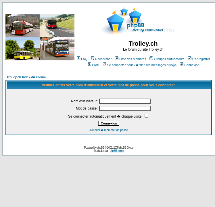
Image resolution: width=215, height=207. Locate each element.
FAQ (82, 59)
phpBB (100, 147)
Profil (93, 65)
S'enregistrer (199, 59)
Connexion (189, 65)
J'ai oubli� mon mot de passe (108, 130)
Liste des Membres (130, 59)
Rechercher (101, 59)
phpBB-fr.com (117, 150)
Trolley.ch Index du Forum (26, 77)
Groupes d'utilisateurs (166, 59)
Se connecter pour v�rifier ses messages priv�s (139, 65)
